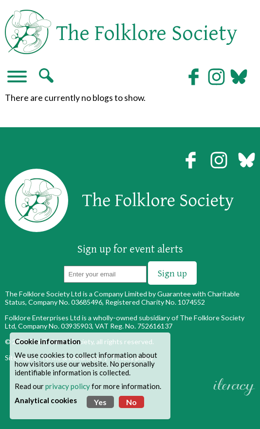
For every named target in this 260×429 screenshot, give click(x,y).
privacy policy (67, 386)
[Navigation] (17, 77)
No (131, 402)
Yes (100, 402)
